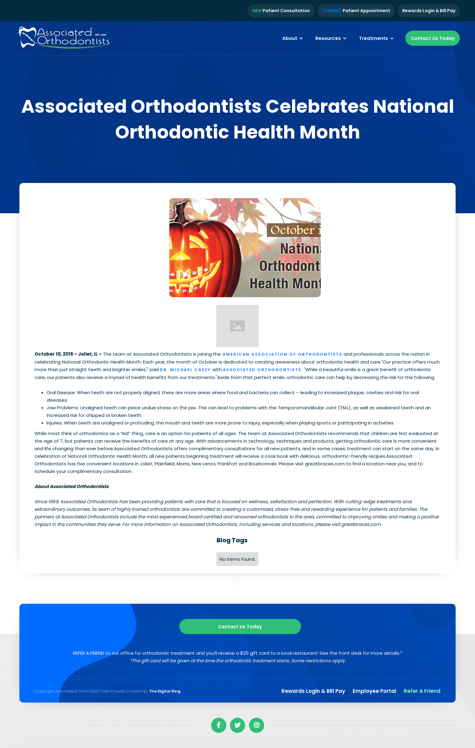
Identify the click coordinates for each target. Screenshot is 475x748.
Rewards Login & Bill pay (313, 691)
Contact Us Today (433, 38)
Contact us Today (240, 626)
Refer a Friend (422, 691)
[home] (63, 38)
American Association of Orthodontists (281, 354)
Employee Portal (374, 691)
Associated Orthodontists (262, 369)
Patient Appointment (356, 11)
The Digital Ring (165, 691)
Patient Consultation (281, 11)
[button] (292, 38)
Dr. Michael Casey (185, 369)
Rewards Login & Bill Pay (428, 11)
